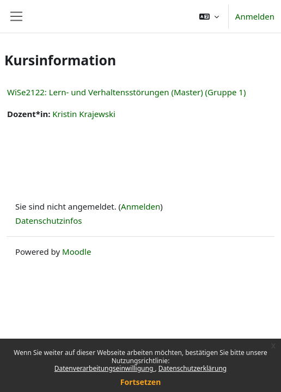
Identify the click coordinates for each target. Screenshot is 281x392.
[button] (209, 16)
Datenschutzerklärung (192, 368)
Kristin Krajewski (83, 113)
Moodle (76, 251)
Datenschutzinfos (48, 220)
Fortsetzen (140, 382)
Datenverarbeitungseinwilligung (104, 368)
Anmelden (254, 16)
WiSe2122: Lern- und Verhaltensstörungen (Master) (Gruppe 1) (126, 92)
